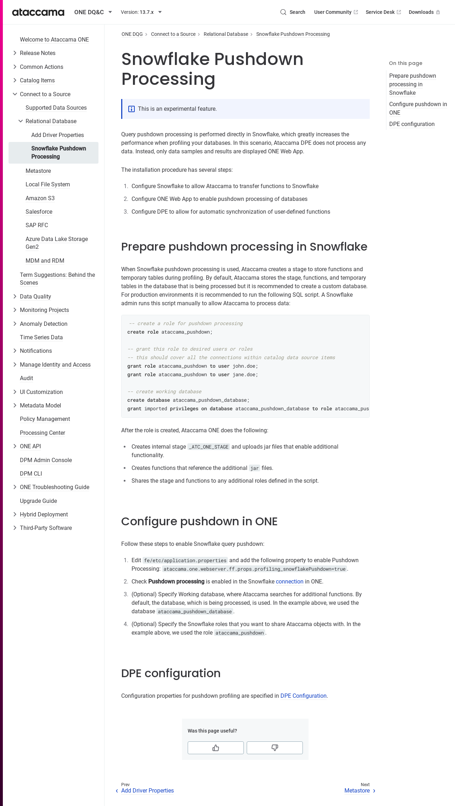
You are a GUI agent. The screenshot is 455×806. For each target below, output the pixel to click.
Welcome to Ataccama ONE (54, 39)
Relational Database (51, 121)
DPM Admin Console (46, 460)
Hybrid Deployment (44, 514)
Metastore (38, 171)
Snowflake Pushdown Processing (58, 152)
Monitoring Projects (44, 310)
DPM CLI (31, 473)
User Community (336, 12)
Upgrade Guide (38, 501)
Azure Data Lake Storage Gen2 (57, 243)
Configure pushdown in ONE (418, 108)
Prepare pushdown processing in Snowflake (412, 84)
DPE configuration (412, 124)
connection (290, 581)
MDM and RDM (45, 260)
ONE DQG (132, 34)
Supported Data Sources (56, 107)
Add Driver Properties (57, 135)
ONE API (30, 446)
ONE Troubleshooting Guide (54, 487)
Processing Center (42, 432)
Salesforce (39, 211)
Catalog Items (37, 80)
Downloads (425, 12)
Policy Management (45, 419)
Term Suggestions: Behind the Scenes (57, 279)
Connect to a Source (45, 94)
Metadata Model (40, 405)
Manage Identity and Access (55, 364)
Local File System (48, 184)
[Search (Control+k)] (292, 12)
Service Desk (384, 12)
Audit (26, 378)
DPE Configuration (303, 695)
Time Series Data (41, 337)
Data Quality (35, 296)
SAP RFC (37, 225)
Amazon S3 (40, 198)
